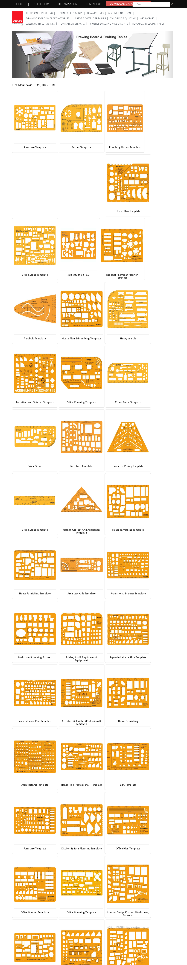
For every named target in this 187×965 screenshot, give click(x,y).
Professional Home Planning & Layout (153, 849)
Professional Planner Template (72, 466)
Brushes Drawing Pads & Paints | (109, 24)
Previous (17, 487)
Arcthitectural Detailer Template (112, 276)
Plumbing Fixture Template (113, 147)
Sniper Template (72, 147)
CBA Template (112, 593)
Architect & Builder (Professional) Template (112, 531)
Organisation (67, 4)
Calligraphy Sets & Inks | (41, 24)
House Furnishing (153, 529)
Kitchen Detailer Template (112, 784)
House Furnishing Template (112, 402)
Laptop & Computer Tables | (91, 18)
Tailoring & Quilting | (124, 18)
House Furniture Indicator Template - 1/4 (72, 722)
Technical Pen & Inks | (71, 13)
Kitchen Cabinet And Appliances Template (72, 403)
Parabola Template (153, 211)
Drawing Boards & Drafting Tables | (48, 18)
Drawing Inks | (96, 13)
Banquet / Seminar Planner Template (112, 212)
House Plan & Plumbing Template (32, 276)
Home (20, 4)
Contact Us (93, 4)
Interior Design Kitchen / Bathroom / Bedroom (31, 722)
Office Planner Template (113, 657)
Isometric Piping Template (153, 338)
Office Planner (153, 784)
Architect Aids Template (32, 466)
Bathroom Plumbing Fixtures (112, 466)
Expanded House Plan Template (31, 531)
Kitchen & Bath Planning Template (31, 658)
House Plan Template (153, 147)
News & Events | (74, 953)
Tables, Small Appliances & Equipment (153, 467)
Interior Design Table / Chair (31, 848)
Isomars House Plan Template (72, 529)
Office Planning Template (153, 274)
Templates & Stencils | (73, 24)
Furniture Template (32, 147)
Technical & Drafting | (40, 13)
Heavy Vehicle (72, 274)
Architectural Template (31, 593)
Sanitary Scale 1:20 (72, 211)
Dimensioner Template (72, 784)
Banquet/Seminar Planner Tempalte (72, 849)
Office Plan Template (72, 657)
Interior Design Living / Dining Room (31, 913)
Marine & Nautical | (121, 13)
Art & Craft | (148, 18)
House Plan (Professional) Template (72, 594)
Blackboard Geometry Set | (149, 24)
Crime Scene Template (32, 211)
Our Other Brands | (98, 953)
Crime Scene (72, 338)
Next (167, 487)
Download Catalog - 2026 (128, 3)
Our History (41, 4)
